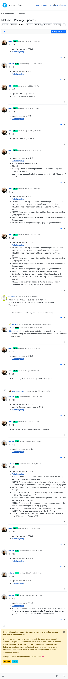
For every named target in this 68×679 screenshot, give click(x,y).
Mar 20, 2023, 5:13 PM (34, 550)
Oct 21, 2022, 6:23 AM (32, 235)
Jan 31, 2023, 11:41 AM (32, 528)
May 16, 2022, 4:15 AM (32, 41)
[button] (3, 676)
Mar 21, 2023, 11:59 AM (34, 573)
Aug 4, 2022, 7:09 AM (32, 108)
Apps (38, 5)
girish (10, 41)
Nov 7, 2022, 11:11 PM (32, 371)
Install (63, 5)
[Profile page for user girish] (4, 42)
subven (14, 391)
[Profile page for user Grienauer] (4, 298)
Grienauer (11, 296)
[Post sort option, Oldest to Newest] (4, 31)
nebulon (11, 63)
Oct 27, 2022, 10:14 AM (34, 328)
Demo (51, 5)
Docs (57, 5)
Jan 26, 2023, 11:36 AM (34, 464)
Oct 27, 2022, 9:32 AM (30, 296)
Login (15, 661)
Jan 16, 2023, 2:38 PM (33, 441)
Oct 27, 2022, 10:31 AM (32, 348)
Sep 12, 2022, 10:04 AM (33, 131)
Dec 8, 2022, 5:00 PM (32, 422)
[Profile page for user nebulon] (4, 65)
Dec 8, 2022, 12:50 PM (34, 397)
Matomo (21, 25)
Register (7, 661)
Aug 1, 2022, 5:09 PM (32, 86)
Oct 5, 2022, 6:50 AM (32, 150)
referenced (21, 391)
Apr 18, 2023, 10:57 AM (34, 595)
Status (44, 5)
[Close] (64, 632)
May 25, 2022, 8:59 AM (34, 63)
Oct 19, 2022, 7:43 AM (32, 188)
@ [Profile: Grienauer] (13, 331)
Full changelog (18, 51)
